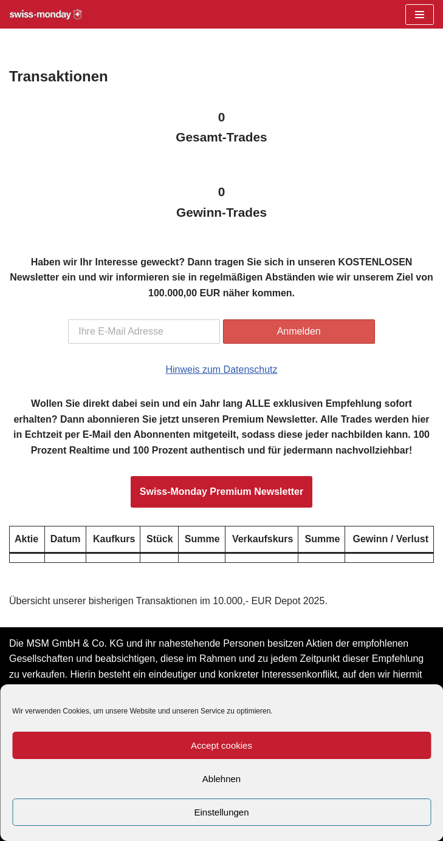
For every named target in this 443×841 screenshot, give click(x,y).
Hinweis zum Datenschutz (221, 369)
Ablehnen (221, 779)
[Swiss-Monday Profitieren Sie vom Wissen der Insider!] (45, 14)
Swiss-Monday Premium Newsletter (221, 491)
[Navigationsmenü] (419, 14)
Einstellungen (221, 812)
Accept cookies (221, 745)
